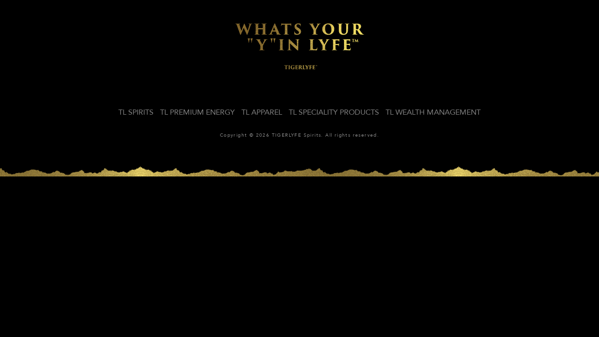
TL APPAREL (261, 112)
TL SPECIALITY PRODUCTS (334, 112)
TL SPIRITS (135, 112)
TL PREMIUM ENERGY (197, 112)
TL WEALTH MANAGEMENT (433, 112)
